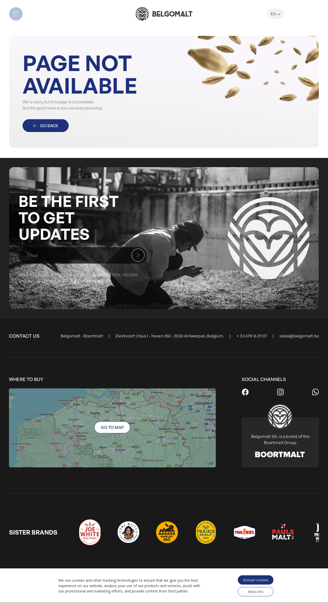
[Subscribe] (138, 255)
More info (255, 591)
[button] (40, 14)
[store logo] (164, 14)
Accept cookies (255, 580)
